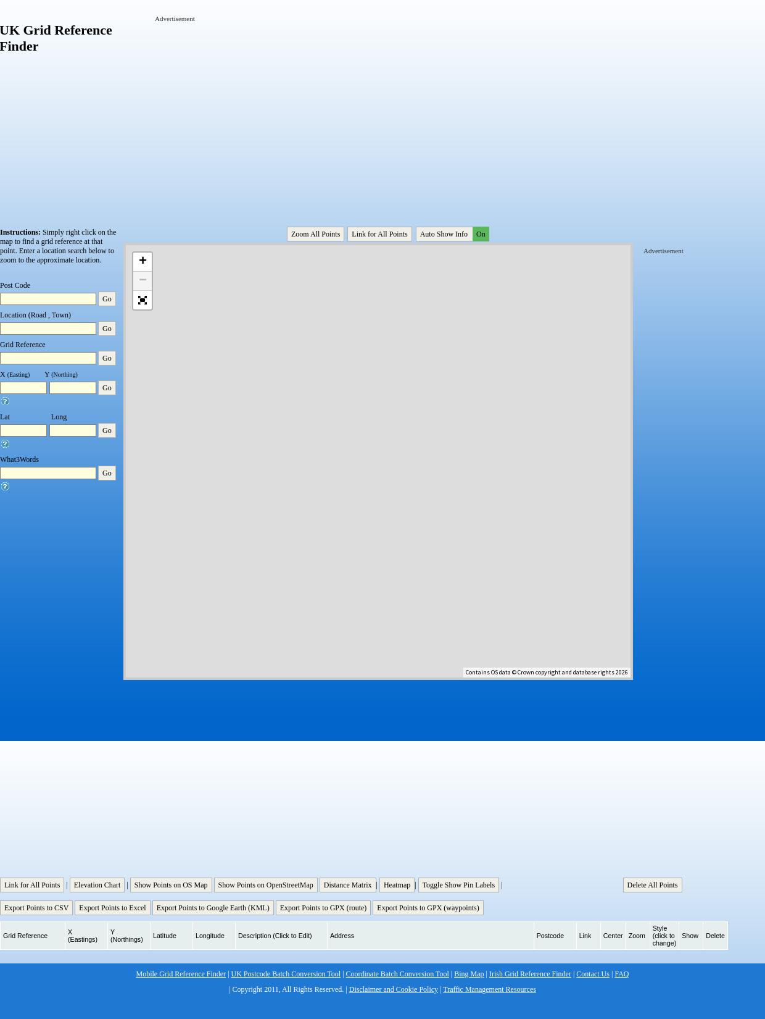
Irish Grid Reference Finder (530, 974)
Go (107, 299)
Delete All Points (652, 885)
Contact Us (593, 974)
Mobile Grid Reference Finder (181, 974)
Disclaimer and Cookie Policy (393, 989)
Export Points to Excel (112, 908)
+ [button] (143, 262)
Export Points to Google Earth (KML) (213, 908)
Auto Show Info (453, 234)
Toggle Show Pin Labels (459, 885)
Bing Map (469, 974)
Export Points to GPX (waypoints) (428, 908)
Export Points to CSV (36, 908)
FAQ (621, 974)
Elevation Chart (97, 885)
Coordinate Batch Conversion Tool (397, 974)
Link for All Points (379, 234)
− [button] (143, 281)
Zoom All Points (315, 234)
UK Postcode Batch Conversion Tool (286, 974)
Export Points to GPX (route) (323, 908)
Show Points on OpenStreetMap (265, 885)
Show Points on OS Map (171, 885)
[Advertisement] (264, 109)
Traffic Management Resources (489, 989)
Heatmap (397, 885)
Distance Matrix (348, 885)
